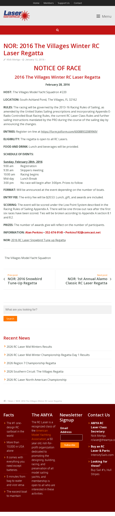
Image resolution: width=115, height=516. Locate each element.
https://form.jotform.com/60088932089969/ (69, 131)
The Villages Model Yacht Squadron (28, 258)
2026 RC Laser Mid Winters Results (29, 347)
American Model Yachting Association (41, 435)
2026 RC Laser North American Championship (36, 380)
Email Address (66, 430)
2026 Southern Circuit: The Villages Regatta (35, 371)
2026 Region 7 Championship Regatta (31, 363)
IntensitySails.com (102, 455)
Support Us (64, 3)
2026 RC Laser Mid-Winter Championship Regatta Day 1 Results (48, 355)
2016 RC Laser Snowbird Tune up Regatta (38, 240)
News (10, 401)
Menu (104, 16)
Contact (78, 3)
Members (49, 3)
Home (36, 3)
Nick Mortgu (13, 59)
